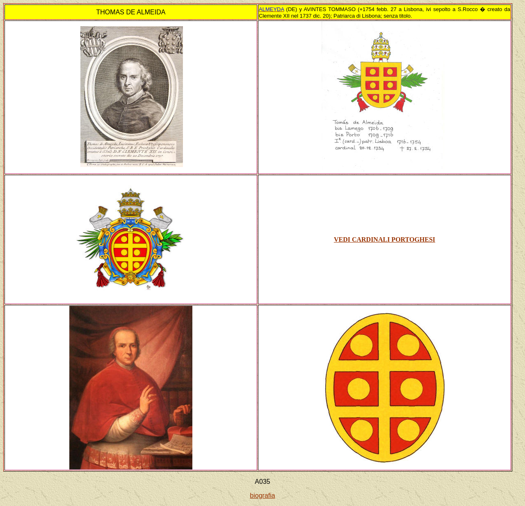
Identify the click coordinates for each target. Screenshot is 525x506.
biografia (262, 495)
